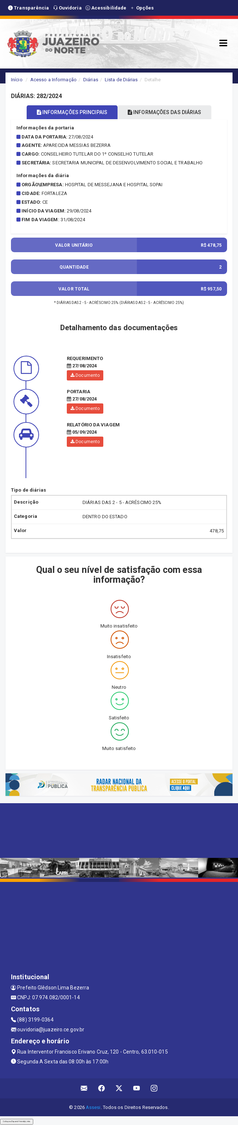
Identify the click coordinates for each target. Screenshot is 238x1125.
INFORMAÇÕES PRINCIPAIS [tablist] (72, 112)
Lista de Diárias (121, 79)
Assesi (93, 1107)
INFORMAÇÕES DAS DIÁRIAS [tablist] (164, 112)
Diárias (90, 79)
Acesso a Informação (53, 79)
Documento (85, 375)
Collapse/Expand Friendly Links (16, 1121)
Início (17, 79)
